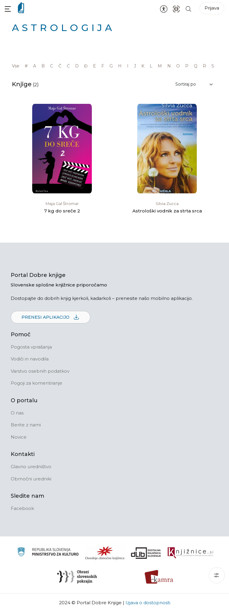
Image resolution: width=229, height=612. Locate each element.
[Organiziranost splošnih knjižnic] (105, 552)
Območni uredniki (31, 479)
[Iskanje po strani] (188, 8)
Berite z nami (26, 425)
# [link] (26, 66)
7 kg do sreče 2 (62, 211)
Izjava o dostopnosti (148, 602)
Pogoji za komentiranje (36, 383)
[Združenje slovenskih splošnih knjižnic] (190, 553)
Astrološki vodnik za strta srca (167, 211)
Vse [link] (15, 66)
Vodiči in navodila (30, 359)
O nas (17, 413)
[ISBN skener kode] (176, 8)
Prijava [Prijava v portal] (212, 8)
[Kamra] (159, 576)
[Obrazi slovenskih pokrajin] (77, 576)
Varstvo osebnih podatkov (40, 371)
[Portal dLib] (146, 552)
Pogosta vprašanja (31, 347)
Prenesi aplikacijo (50, 317)
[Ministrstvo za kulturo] (48, 552)
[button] (8, 9)
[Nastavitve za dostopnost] (163, 8)
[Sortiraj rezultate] (194, 84)
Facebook (22, 508)
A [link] (34, 66)
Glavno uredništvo (31, 466)
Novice (19, 437)
